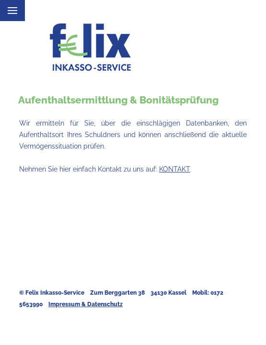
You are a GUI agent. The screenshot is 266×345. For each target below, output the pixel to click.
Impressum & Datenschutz (85, 304)
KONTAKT (174, 169)
